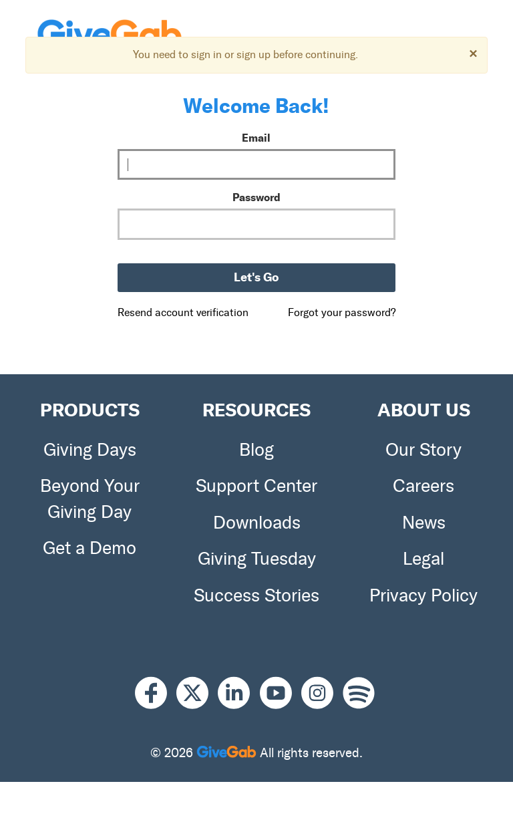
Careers (423, 486)
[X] (197, 693)
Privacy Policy (423, 595)
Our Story (423, 449)
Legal (423, 558)
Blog (256, 449)
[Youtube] (280, 693)
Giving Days (89, 449)
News (424, 522)
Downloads (257, 522)
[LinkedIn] (238, 693)
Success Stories (256, 595)
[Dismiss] (473, 53)
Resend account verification (183, 312)
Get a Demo (89, 548)
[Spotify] (359, 693)
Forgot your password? (341, 312)
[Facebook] (155, 693)
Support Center (256, 486)
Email (256, 137)
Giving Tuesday (257, 558)
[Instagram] (322, 693)
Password (256, 197)
